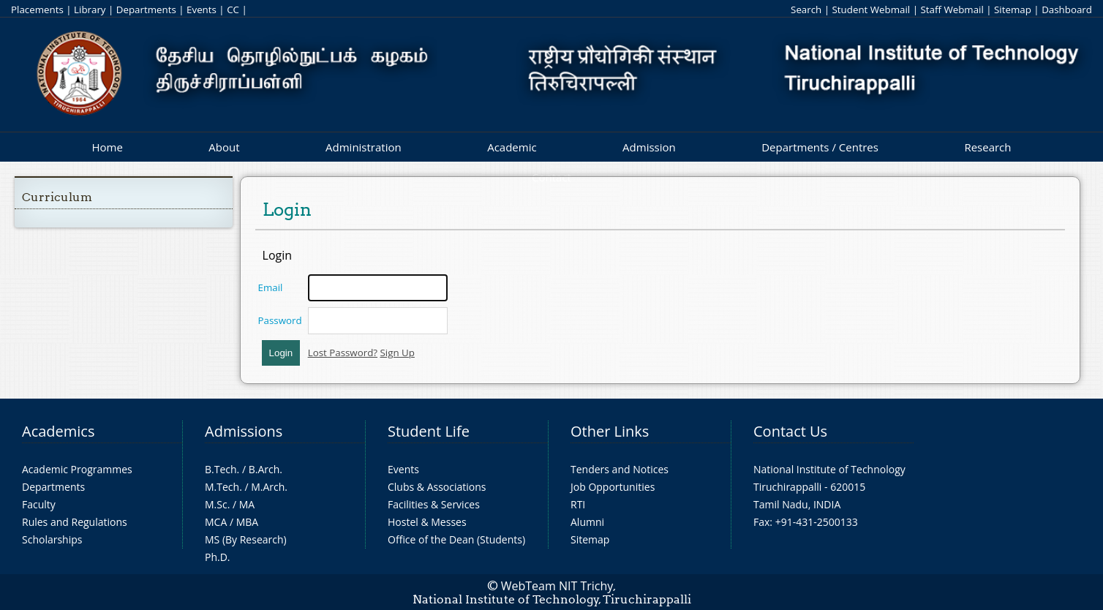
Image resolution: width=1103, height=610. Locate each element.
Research (987, 147)
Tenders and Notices (620, 469)
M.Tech (222, 487)
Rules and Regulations (74, 522)
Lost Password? (342, 352)
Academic (511, 147)
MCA (216, 522)
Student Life (429, 431)
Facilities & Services (434, 504)
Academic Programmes (77, 469)
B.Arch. (265, 469)
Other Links (610, 431)
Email (270, 287)
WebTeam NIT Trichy (557, 586)
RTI (578, 504)
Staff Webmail (951, 9)
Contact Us (790, 431)
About (223, 147)
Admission (649, 147)
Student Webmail (871, 9)
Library (89, 9)
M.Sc (216, 504)
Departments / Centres (819, 147)
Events (202, 9)
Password (280, 320)
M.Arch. (269, 487)
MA (247, 504)
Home (106, 147)
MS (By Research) (246, 539)
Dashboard (1067, 9)
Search (806, 9)
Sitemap (1012, 9)
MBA (247, 522)
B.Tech (221, 469)
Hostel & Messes (427, 522)
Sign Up (397, 352)
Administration (363, 147)
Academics (58, 431)
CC (233, 9)
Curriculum (57, 197)
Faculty (39, 504)
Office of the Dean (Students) (456, 539)
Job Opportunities (613, 487)
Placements (37, 9)
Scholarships (52, 539)
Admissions (243, 431)
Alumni (587, 522)
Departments (146, 9)
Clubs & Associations (437, 487)
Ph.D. (217, 557)
